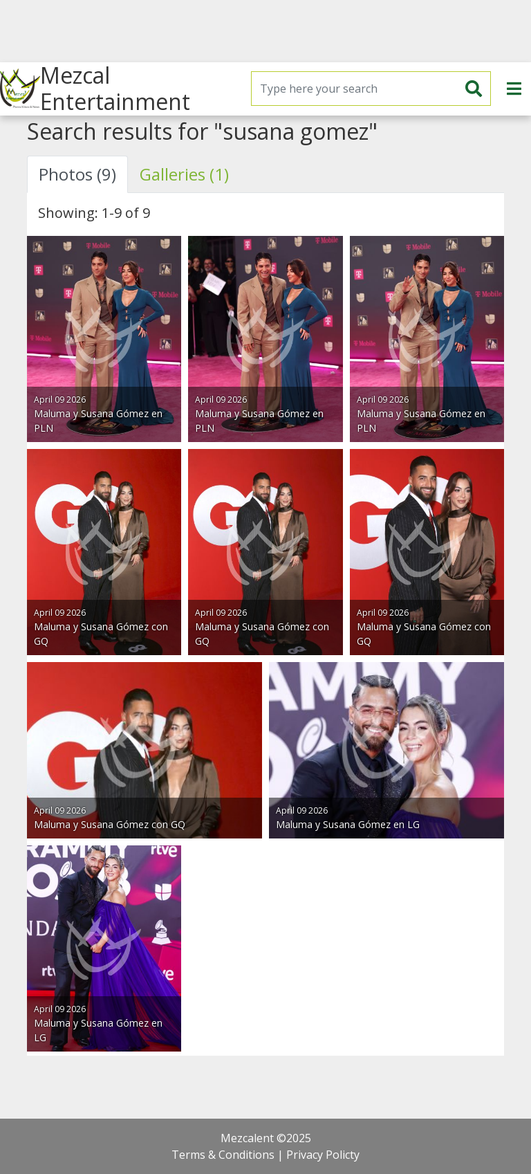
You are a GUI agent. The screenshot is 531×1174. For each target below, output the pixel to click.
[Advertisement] (265, 31)
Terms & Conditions (222, 1154)
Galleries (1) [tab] (184, 174)
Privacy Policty (323, 1154)
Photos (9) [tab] (77, 174)
